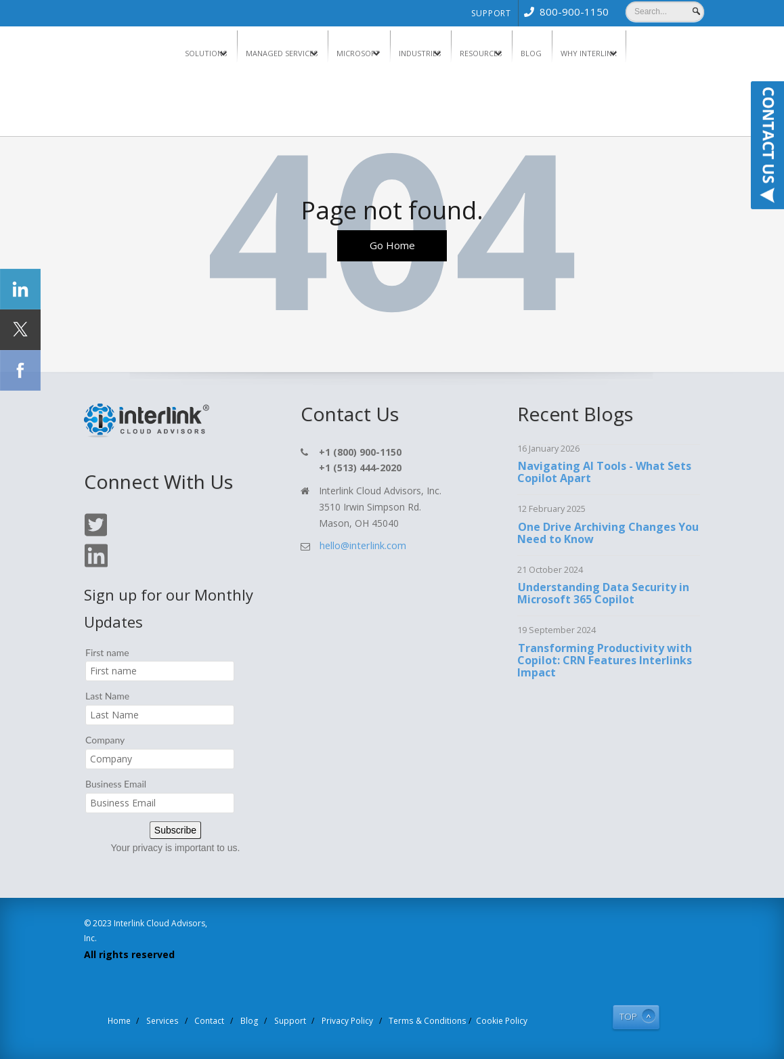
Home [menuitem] (138, 1019)
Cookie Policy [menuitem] (484, 1019)
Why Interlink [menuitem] (589, 53)
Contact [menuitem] (221, 1019)
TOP (623, 1015)
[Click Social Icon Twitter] (20, 329)
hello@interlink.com (361, 546)
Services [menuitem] (178, 1019)
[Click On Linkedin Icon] (95, 565)
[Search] (665, 11)
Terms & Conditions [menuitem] (417, 1019)
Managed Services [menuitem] (282, 53)
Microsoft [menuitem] (358, 53)
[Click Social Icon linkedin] (20, 289)
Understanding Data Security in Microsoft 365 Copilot (603, 593)
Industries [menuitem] (420, 53)
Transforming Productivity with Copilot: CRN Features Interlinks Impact (604, 660)
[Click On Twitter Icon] (95, 533)
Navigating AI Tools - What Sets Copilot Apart (604, 472)
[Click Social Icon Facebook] (20, 370)
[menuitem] (564, 11)
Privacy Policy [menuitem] (345, 1019)
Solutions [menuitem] (206, 53)
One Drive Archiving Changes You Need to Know (607, 532)
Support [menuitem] (491, 13)
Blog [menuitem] (531, 53)
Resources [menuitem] (481, 53)
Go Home (392, 246)
